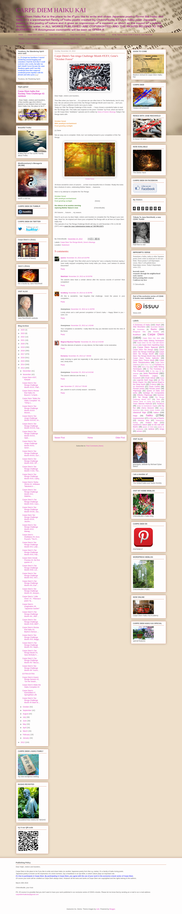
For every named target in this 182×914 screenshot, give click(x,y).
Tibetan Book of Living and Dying (146, 401)
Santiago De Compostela (153, 393)
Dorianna (64, 356)
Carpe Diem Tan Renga (143, 350)
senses (139, 431)
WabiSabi (64, 276)
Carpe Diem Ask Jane (151, 338)
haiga (135, 416)
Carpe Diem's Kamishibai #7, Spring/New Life (29, 693)
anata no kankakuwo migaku (147, 406)
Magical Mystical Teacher (70, 342)
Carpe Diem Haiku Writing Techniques (148, 341)
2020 (23, 344)
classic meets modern (152, 410)
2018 (23, 351)
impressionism (138, 418)
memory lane (143, 420)
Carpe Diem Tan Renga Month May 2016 (148, 355)
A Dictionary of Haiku (141, 325)
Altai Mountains (139, 327)
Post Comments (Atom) (94, 446)
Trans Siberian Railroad (142, 404)
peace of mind (148, 427)
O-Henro (153, 384)
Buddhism (137, 335)
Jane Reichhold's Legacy (145, 376)
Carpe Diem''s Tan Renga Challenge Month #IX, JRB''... (30, 614)
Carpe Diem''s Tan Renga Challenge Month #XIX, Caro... (31, 502)
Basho (154, 329)
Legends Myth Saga (145, 380)
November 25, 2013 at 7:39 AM (80, 356)
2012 (23, 742)
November (27, 374)
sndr (97, 909)
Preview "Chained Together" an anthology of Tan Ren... (39, 43)
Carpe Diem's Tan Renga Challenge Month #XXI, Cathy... (31, 476)
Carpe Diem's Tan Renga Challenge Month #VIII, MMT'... (31, 622)
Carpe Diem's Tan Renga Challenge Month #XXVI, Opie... (30, 434)
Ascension (140, 329)
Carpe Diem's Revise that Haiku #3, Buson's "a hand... (30, 393)
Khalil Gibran (150, 378)
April (25, 728)
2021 (23, 340)
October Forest (89, 179)
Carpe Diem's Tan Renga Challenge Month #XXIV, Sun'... (31, 453)
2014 (23, 364)
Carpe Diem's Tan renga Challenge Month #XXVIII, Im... (31, 418)
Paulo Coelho (154, 386)
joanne (63, 258)
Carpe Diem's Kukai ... (99, 35)
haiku (149, 415)
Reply (63, 269)
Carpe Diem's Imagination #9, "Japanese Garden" (31, 606)
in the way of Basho (156, 418)
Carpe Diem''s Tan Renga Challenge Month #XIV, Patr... (30, 552)
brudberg (64, 293)
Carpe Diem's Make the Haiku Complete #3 (31, 686)
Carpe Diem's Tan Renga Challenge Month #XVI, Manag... (30, 528)
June (25, 721)
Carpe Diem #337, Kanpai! (29, 378)
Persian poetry (139, 389)
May (25, 724)
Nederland (65, 245)
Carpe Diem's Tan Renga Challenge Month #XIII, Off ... (30, 461)
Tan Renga (142, 397)
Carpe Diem (156, 334)
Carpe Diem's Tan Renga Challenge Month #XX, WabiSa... (30, 493)
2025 (23, 330)
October (26, 707)
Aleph (158, 325)
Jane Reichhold (150, 373)
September (27, 710)
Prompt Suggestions (71, 43)
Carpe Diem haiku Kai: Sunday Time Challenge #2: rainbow (31, 93)
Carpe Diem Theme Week (143, 360)
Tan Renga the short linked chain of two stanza (103, 39)
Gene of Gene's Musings (107, 112)
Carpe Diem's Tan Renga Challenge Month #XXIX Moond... (30, 409)
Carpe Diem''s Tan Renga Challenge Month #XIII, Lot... (30, 568)
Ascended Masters (157, 327)
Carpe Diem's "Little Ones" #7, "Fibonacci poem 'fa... (31, 598)
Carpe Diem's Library (78, 35)
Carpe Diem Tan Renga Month (71, 242)
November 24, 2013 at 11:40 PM (82, 309)
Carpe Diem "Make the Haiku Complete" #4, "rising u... (31, 400)
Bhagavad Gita (139, 332)
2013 (23, 368)
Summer (160, 395)
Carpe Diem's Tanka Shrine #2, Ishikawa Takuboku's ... (31, 484)
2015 (23, 361)
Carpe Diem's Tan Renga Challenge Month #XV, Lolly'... (30, 544)
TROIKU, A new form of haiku (29, 39)
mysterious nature (140, 425)
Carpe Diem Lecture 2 (57, 35)
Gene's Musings (89, 242)
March (25, 731)
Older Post (120, 438)
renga (162, 429)
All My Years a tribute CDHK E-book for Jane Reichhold (132, 35)
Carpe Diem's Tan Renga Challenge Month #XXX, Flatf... (31, 385)
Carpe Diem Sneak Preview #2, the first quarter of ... (31, 560)
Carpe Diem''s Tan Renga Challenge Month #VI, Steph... (30, 645)
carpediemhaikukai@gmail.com (27, 894)
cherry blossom (147, 408)
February (26, 735)
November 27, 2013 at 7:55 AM (75, 386)
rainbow (151, 429)
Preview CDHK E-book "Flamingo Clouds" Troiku (63, 39)
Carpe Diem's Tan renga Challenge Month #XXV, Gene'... (29, 444)
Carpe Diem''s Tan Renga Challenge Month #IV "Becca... (31, 660)
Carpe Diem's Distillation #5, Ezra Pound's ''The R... (30, 537)
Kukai (162, 378)
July (24, 717)
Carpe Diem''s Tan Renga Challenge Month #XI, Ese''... (30, 583)
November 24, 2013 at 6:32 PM (78, 258)
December (27, 371)
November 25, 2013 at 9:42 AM (82, 372)
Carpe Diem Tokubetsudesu (148, 361)
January (26, 738)
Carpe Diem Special (147, 347)
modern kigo (151, 422)
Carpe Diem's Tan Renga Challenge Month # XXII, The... (31, 469)
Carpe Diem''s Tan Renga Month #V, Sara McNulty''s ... (30, 653)
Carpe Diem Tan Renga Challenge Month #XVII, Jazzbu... (30, 518)
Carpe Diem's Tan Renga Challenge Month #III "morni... (30, 668)
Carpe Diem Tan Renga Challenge (148, 351)
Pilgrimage (137, 391)
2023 (23, 333)
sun (62, 386)
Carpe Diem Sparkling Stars (153, 345)
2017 (23, 354)
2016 (23, 358)
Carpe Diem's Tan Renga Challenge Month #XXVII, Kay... (31, 426)
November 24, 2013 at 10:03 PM (80, 276)
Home (21, 35)
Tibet (158, 399)
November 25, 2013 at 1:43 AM (82, 325)
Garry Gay (145, 367)
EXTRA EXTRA (28, 674)
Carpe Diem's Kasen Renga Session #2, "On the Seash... (30, 679)
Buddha (156, 332)
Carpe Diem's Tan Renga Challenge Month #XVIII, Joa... (31, 509)
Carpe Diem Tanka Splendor (146, 358)
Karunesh (137, 378)
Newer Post (60, 438)
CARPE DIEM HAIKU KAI (51, 10)
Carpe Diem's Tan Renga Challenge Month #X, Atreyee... (31, 591)
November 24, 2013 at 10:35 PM (80, 293)
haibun (156, 412)
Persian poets (154, 389)
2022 (23, 337)
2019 (23, 347)
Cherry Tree (148, 364)
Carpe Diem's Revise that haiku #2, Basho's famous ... (30, 629)
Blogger (112, 909)
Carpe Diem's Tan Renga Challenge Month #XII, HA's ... (30, 575)
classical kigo (139, 412)
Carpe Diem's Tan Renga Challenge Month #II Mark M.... (31, 700)
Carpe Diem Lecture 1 (36, 35)
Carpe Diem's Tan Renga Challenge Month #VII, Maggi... (31, 637)
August (26, 714)
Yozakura (160, 404)
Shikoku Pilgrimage (145, 395)
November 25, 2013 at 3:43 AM (92, 342)
